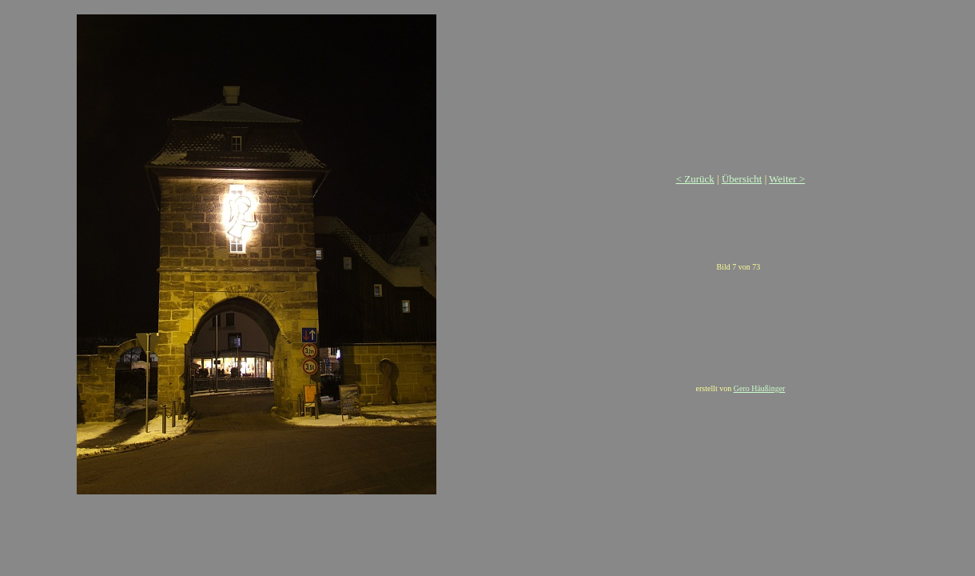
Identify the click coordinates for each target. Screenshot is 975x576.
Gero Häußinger (760, 388)
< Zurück (695, 179)
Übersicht (742, 179)
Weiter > (787, 179)
